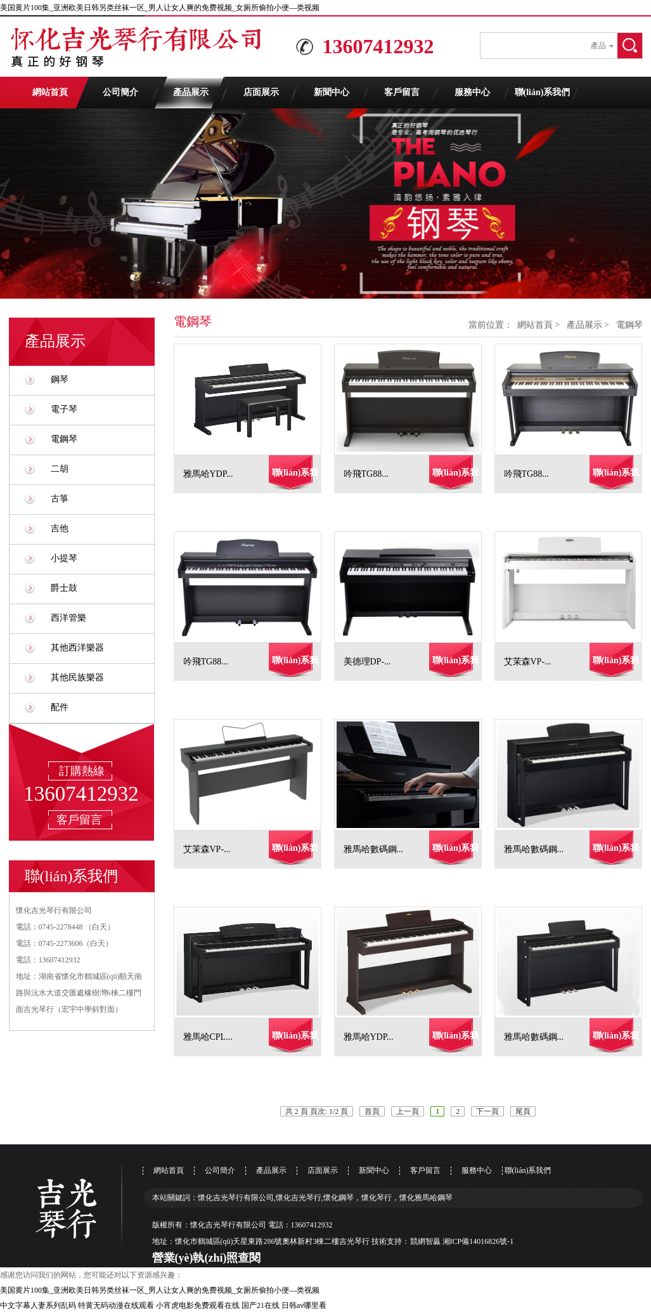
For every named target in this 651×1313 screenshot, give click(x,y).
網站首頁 (50, 92)
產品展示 (191, 92)
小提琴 (64, 558)
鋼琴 (59, 379)
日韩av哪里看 (303, 1305)
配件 (59, 707)
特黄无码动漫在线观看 (116, 1305)
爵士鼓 (64, 588)
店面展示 (261, 92)
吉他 (59, 528)
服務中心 (472, 92)
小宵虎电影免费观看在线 (198, 1305)
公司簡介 (120, 92)
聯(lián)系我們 (542, 92)
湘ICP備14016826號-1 (478, 1241)
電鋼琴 (64, 439)
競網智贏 (425, 1241)
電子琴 (64, 409)
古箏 (59, 498)
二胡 (59, 469)
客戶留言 (402, 92)
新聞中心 (331, 92)
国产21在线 (261, 1305)
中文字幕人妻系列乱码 (38, 1305)
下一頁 (487, 1111)
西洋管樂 (68, 618)
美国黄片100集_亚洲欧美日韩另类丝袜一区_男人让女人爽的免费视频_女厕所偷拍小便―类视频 (159, 7)
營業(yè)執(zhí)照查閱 (206, 1258)
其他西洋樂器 (77, 647)
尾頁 (523, 1111)
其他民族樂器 (77, 677)
